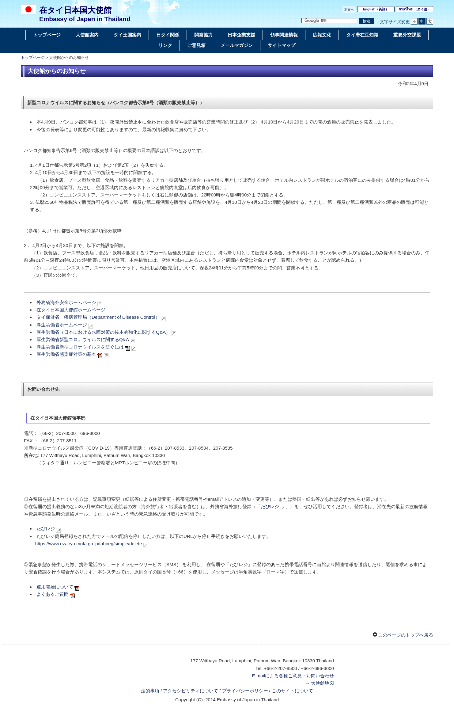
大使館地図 (322, 683)
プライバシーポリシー (245, 690)
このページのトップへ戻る (405, 635)
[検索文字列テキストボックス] (329, 20)
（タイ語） (414, 9)
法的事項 (150, 690)
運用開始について (54, 586)
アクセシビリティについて (190, 690)
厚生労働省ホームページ (61, 324)
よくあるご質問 (52, 594)
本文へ (349, 9)
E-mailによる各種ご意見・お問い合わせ (293, 675)
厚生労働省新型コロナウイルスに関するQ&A (82, 339)
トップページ (33, 57)
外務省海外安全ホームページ (66, 302)
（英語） (376, 9)
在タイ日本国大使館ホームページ (70, 309)
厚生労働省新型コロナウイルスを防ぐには (80, 346)
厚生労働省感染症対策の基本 (66, 354)
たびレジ (270, 506)
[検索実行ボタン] (366, 21)
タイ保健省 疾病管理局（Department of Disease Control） (98, 317)
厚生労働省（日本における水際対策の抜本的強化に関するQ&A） (103, 332)
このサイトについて (292, 690)
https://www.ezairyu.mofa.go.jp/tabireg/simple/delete (88, 543)
